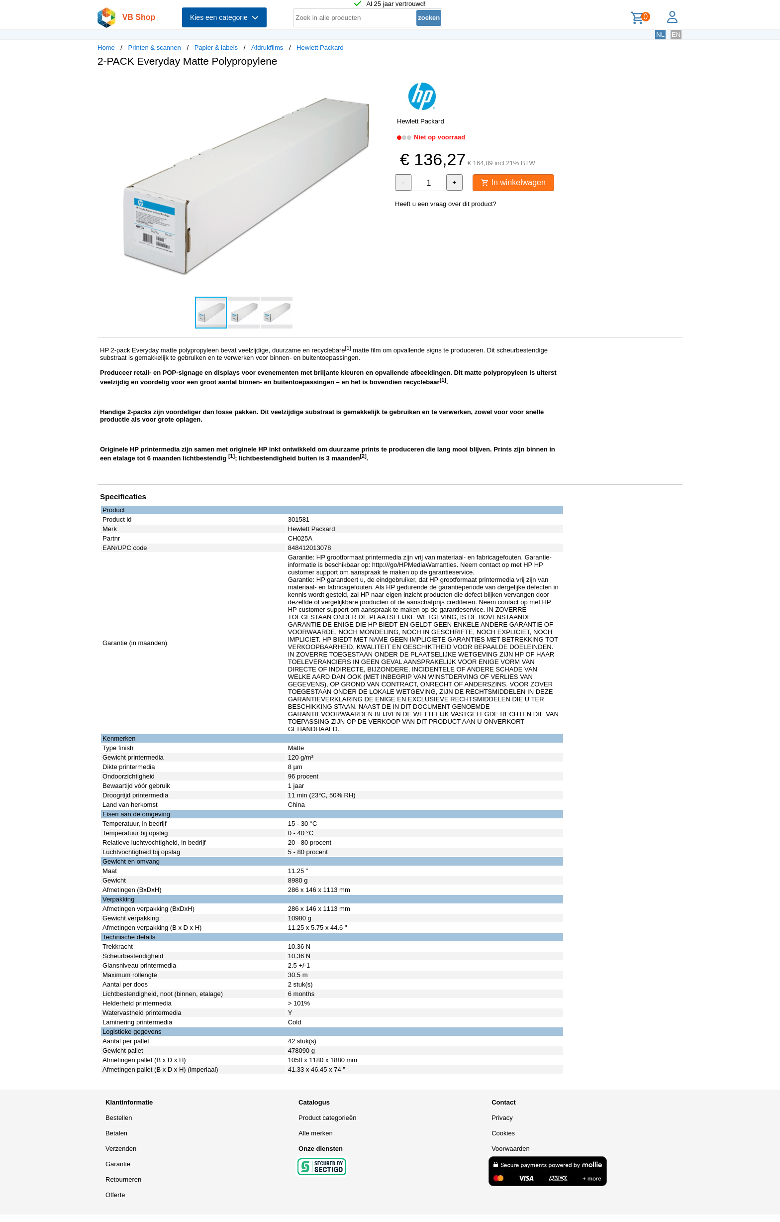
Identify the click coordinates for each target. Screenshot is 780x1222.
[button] (381, 85)
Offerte (115, 1195)
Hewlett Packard (320, 47)
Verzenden (120, 1148)
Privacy (502, 1117)
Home (106, 47)
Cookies (503, 1133)
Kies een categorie (224, 17)
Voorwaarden (510, 1148)
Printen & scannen (154, 47)
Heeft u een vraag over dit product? (445, 204)
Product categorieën (327, 1117)
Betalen (116, 1133)
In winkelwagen (513, 182)
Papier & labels (216, 47)
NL (660, 34)
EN (676, 34)
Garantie (117, 1164)
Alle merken (315, 1133)
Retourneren (123, 1179)
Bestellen (118, 1117)
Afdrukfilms (267, 47)
